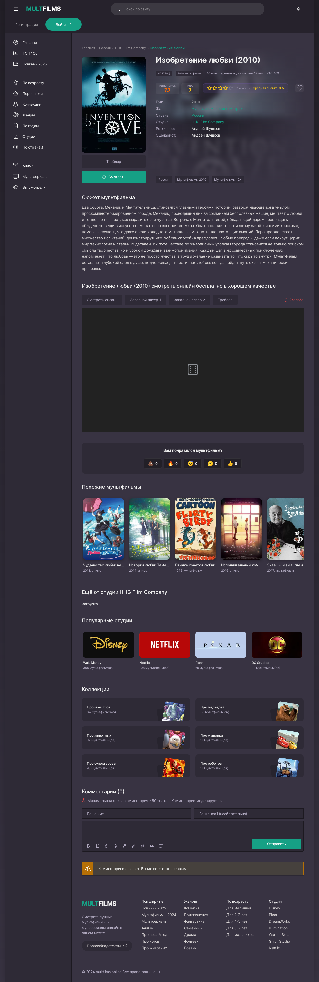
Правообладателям (104, 946)
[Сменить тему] (298, 9)
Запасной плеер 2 (189, 300)
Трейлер (113, 161)
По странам (32, 147)
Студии (28, 136)
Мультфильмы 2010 (192, 180)
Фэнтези (191, 941)
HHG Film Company (208, 122)
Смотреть (117, 177)
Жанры (28, 115)
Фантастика (194, 921)
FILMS (43, 9)
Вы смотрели (33, 187)
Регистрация (26, 24)
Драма (190, 934)
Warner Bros (279, 934)
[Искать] (118, 9)
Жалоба (293, 299)
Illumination (278, 928)
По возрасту (33, 83)
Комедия (191, 908)
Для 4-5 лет (236, 921)
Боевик (190, 948)
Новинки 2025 (34, 64)
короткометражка (231, 108)
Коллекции (31, 104)
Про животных (154, 948)
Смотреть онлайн (102, 300)
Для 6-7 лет (236, 928)
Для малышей (238, 908)
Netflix (274, 948)
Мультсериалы (35, 176)
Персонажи (32, 93)
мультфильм (202, 108)
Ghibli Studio (279, 941)
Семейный (193, 928)
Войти (61, 24)
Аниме (28, 166)
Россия (198, 115)
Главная (29, 42)
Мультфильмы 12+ (228, 180)
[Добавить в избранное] (299, 88)
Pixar (273, 914)
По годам (30, 125)
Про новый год (154, 934)
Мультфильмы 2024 (159, 914)
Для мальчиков (240, 934)
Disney (274, 908)
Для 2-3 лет (236, 914)
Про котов (150, 941)
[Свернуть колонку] (16, 9)
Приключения (196, 914)
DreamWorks (279, 921)
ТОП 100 (30, 53)
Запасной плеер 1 (145, 300)
